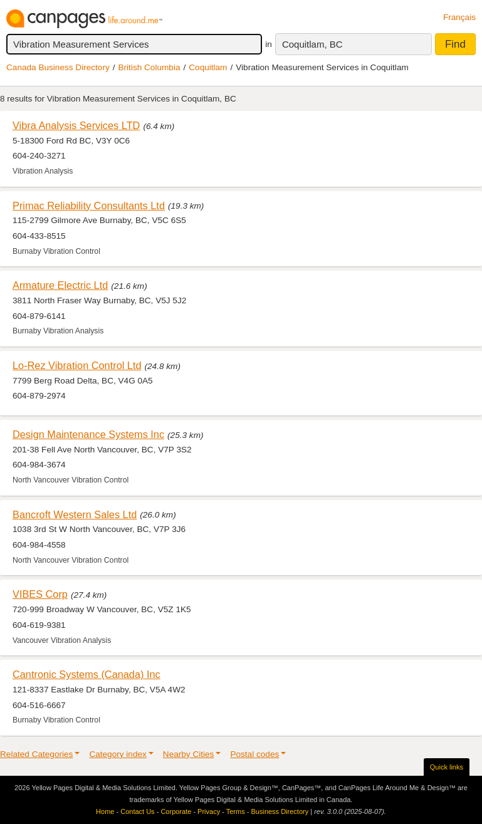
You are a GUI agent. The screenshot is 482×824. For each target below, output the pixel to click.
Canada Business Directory (58, 67)
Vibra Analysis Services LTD (76, 125)
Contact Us (137, 811)
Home (105, 811)
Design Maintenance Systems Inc (88, 434)
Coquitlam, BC (312, 44)
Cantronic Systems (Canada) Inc (86, 674)
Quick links (446, 767)
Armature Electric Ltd (60, 285)
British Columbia (149, 67)
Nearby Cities (188, 754)
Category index (117, 754)
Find (455, 44)
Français (459, 17)
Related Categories (36, 754)
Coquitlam (208, 67)
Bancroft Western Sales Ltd (75, 514)
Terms (235, 811)
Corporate (175, 811)
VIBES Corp (40, 594)
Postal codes (254, 754)
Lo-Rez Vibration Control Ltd (77, 365)
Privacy (208, 811)
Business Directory (279, 811)
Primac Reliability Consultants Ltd (89, 205)
